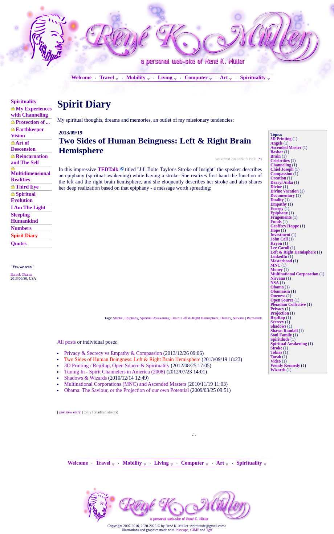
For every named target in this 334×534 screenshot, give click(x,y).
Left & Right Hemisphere (199, 318)
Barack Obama (21, 274)
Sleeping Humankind (24, 218)
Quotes (19, 243)
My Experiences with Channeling (31, 112)
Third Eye (27, 187)
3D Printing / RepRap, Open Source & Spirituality (117, 365)
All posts (66, 342)
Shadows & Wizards (85, 378)
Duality (225, 318)
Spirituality (23, 101)
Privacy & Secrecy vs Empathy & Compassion (113, 353)
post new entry (70, 412)
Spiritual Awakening (155, 318)
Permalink (254, 318)
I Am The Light (28, 207)
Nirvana (238, 318)
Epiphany (131, 318)
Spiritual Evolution (23, 197)
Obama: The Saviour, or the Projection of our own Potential (126, 390)
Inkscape (181, 530)
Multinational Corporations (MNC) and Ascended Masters (125, 384)
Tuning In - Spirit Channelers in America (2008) (114, 372)
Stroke (118, 318)
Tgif (209, 530)
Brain (175, 318)
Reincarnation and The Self (29, 159)
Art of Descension (23, 146)
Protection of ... (33, 122)
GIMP (194, 530)
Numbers (21, 228)
